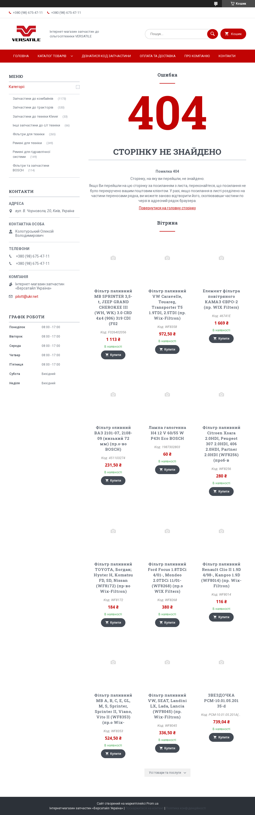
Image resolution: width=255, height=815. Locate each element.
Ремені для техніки (27, 143)
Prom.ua (152, 803)
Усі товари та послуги (165, 772)
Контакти (227, 56)
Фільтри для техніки (28, 134)
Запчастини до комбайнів (33, 98)
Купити (115, 355)
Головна (21, 56)
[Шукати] (212, 34)
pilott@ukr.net (26, 296)
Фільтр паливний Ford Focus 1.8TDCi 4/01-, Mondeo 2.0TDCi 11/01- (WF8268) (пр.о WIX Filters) (167, 577)
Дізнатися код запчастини (106, 56)
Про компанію (197, 56)
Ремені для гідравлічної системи (31, 154)
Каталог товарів (52, 56)
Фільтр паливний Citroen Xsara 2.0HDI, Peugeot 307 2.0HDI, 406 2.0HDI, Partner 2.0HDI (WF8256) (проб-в (221, 444)
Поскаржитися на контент (144, 808)
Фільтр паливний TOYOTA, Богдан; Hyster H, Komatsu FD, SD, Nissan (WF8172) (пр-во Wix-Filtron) (113, 577)
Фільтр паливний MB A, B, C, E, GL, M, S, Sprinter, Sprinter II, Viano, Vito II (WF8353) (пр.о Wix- (113, 708)
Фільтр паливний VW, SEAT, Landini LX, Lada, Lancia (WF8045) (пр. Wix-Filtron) (167, 705)
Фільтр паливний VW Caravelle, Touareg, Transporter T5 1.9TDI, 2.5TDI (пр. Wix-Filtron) (167, 304)
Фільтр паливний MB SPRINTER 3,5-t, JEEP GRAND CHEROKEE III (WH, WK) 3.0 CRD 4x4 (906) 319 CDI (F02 (113, 307)
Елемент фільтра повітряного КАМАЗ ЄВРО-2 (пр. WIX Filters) (221, 299)
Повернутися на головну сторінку (167, 208)
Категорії (16, 87)
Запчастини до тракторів (33, 107)
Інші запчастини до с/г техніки (36, 125)
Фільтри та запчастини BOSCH (31, 168)
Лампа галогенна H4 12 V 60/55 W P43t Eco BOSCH (167, 433)
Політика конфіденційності (186, 808)
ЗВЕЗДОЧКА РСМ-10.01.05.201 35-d (221, 700)
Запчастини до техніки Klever (35, 116)
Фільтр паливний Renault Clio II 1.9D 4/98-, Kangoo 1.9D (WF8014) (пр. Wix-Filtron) (221, 574)
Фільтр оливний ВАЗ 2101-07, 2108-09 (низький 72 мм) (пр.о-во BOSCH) (113, 438)
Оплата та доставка (158, 56)
